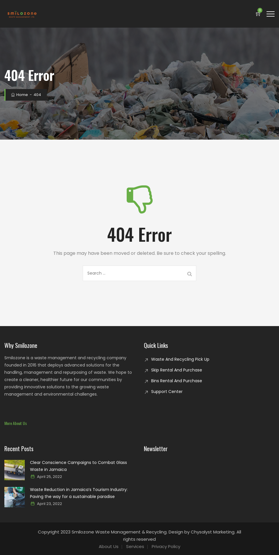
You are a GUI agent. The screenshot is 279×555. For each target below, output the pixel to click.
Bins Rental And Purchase (176, 381)
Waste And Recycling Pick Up (180, 359)
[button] (15, 423)
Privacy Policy (166, 546)
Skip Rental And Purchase (176, 370)
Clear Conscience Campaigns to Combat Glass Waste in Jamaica (78, 466)
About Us (109, 546)
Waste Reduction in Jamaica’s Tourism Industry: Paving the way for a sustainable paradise (79, 493)
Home (19, 94)
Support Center (167, 391)
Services (135, 546)
